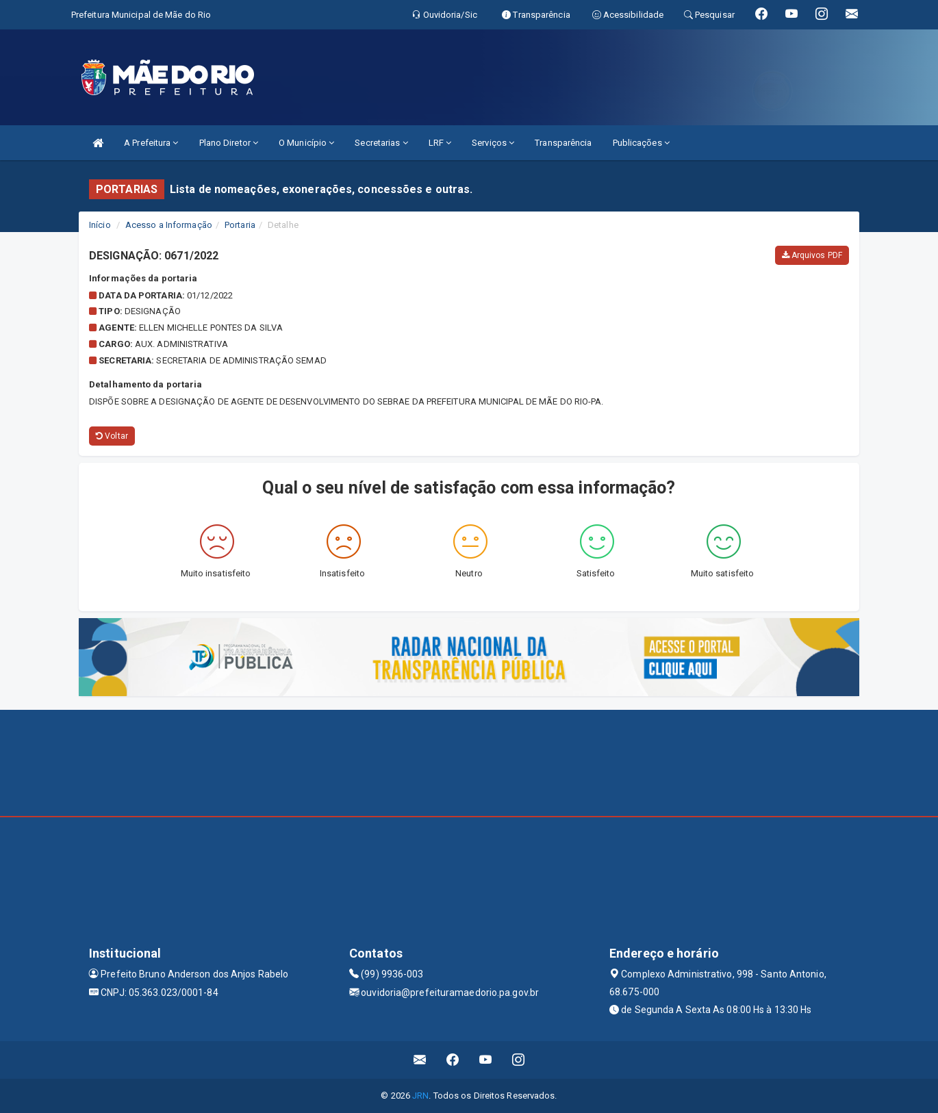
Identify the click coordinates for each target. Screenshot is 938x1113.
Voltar (112, 436)
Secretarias (381, 143)
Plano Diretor (229, 143)
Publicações (641, 143)
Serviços (493, 143)
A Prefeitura (151, 143)
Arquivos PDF (812, 255)
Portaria (240, 225)
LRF (440, 143)
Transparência (563, 143)
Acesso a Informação (168, 225)
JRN (420, 1095)
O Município (306, 143)
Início (100, 225)
